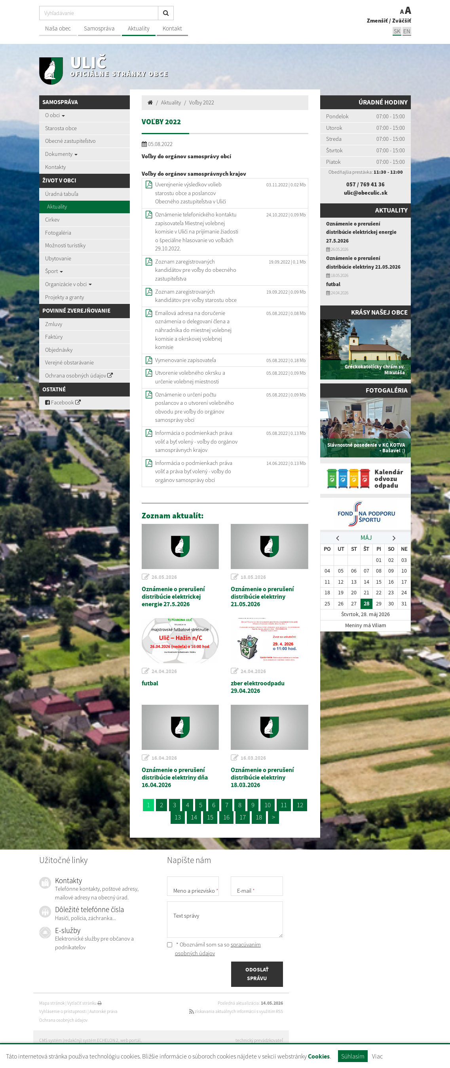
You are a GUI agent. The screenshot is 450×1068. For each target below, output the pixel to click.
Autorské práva (103, 1011)
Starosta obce (61, 128)
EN (406, 31)
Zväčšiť (401, 20)
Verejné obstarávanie (69, 362)
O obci (55, 115)
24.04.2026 (164, 671)
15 (210, 817)
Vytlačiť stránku (84, 1003)
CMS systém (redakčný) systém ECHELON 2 (78, 1040)
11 (284, 805)
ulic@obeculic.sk (365, 192)
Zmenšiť (377, 20)
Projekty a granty (64, 297)
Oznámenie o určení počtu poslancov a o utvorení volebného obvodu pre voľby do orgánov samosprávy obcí (194, 407)
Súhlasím (353, 1056)
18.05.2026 (253, 577)
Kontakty (55, 167)
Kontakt (172, 28)
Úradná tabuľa (61, 193)
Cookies (319, 1056)
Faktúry (54, 336)
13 (178, 817)
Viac (377, 1056)
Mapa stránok (52, 1003)
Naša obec (58, 28)
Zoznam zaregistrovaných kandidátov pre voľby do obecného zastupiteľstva (195, 270)
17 (242, 817)
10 (267, 805)
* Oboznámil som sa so (214, 949)
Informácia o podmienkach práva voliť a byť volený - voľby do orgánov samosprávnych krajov (196, 441)
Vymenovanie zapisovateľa (185, 360)
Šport (54, 271)
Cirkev (52, 219)
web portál (130, 1040)
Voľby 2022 (201, 102)
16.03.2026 (253, 758)
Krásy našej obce (379, 312)
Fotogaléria (58, 232)
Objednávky (58, 349)
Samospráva (99, 28)
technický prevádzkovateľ (259, 1040)
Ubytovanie (58, 258)
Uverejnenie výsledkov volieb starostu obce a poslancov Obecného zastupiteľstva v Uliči (190, 193)
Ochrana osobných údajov (79, 375)
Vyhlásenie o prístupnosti (63, 1011)
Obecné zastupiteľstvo (70, 140)
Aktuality (139, 28)
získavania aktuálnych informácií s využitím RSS (236, 1011)
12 (300, 805)
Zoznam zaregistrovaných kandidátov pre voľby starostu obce (196, 296)
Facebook (63, 402)
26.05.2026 (164, 577)
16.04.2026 (164, 758)
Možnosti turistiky (65, 245)
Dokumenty (61, 153)
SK (397, 31)
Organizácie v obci (68, 284)
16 (226, 817)
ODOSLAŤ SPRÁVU (257, 974)
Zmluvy (53, 324)
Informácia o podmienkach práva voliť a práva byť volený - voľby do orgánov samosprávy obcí (193, 471)
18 (259, 817)
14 (194, 817)
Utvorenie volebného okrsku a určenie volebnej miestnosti (190, 377)
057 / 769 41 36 (365, 184)
